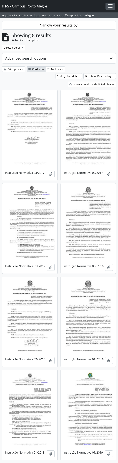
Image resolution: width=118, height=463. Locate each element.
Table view (55, 69)
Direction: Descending (98, 76)
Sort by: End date (67, 76)
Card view (36, 69)
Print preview (14, 69)
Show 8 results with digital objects (91, 84)
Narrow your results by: (59, 25)
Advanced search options (26, 58)
